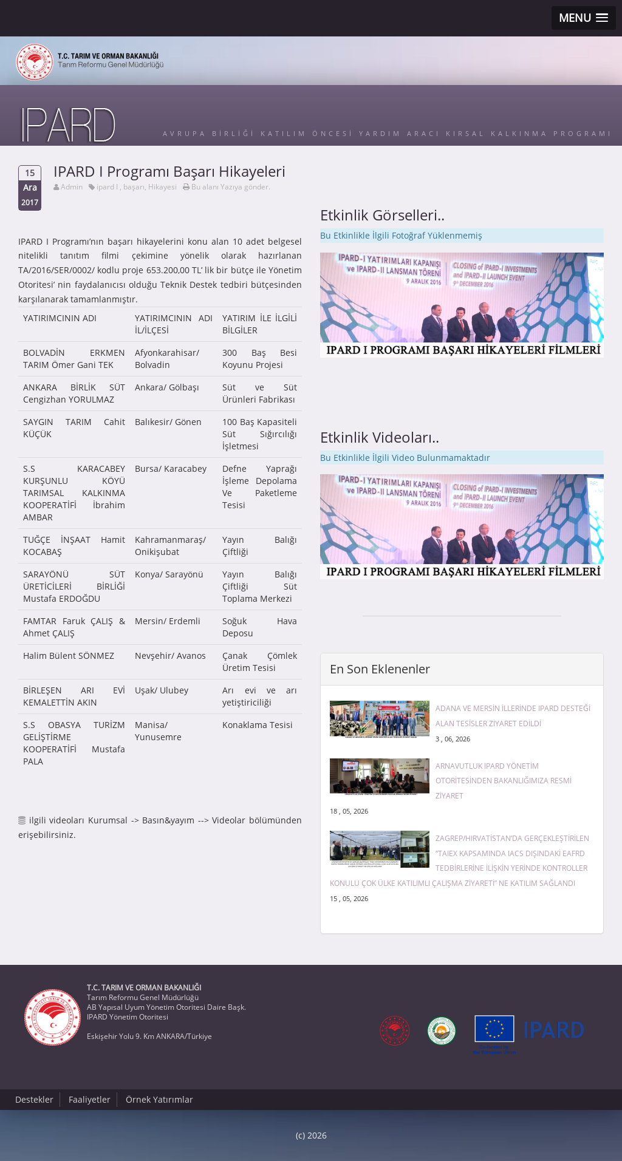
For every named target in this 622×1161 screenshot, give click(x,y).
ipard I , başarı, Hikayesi (137, 187)
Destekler (34, 1099)
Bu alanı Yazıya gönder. (230, 187)
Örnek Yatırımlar (159, 1099)
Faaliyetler (90, 1099)
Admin (72, 187)
